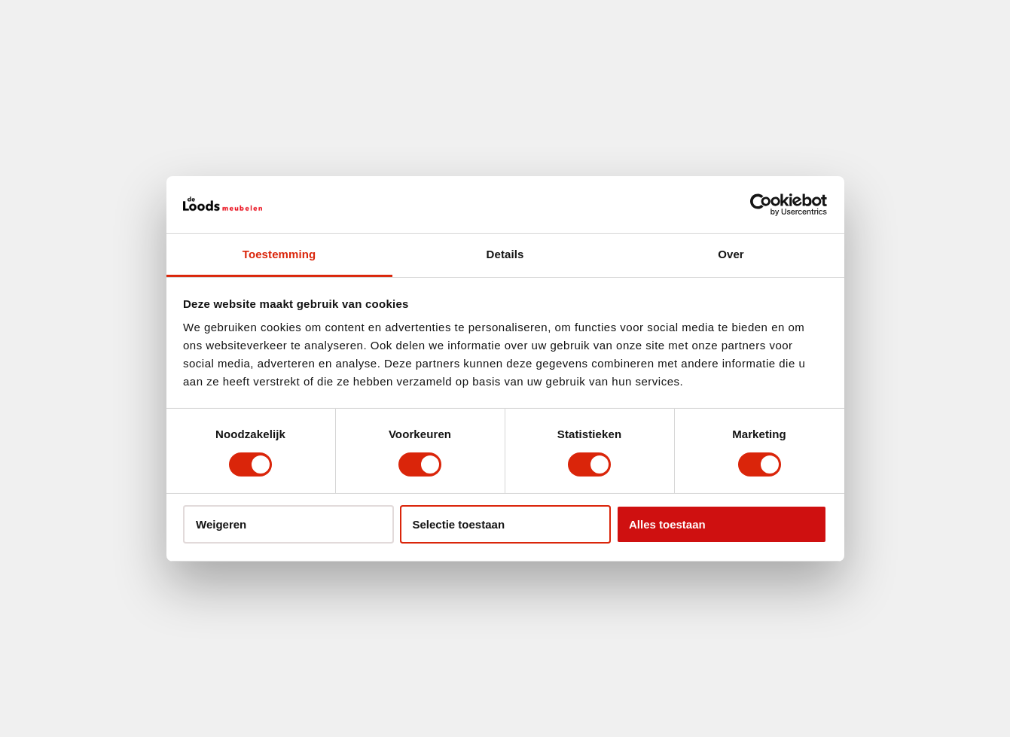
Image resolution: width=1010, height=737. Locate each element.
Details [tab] (505, 254)
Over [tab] (731, 254)
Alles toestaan (667, 524)
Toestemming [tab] (279, 254)
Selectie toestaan (459, 524)
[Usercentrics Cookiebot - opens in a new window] (761, 204)
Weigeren (221, 524)
